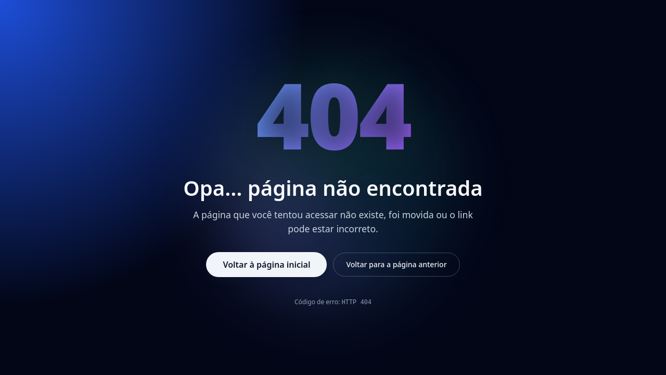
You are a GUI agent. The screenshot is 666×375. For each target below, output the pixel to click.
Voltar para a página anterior (396, 264)
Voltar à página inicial (266, 264)
